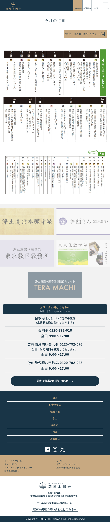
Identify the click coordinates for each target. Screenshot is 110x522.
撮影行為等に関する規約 (68, 467)
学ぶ (54, 418)
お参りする (55, 404)
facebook (47, 449)
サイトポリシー (11, 464)
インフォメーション (13, 461)
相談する (55, 411)
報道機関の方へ (11, 471)
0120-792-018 (60, 330)
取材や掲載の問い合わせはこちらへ (55, 509)
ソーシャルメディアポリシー (18, 467)
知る (54, 398)
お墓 (54, 432)
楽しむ (55, 425)
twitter (62, 449)
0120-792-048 (71, 363)
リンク (59, 461)
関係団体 (55, 438)
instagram (55, 449)
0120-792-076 (71, 344)
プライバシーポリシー (67, 464)
